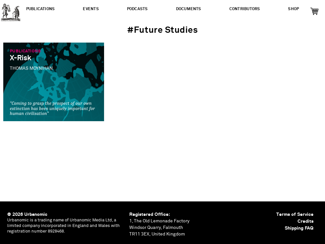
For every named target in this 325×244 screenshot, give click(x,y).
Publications (40, 9)
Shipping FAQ (299, 228)
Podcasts (137, 9)
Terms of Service (295, 214)
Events (91, 9)
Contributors (244, 9)
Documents (188, 9)
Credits (306, 221)
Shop (293, 9)
